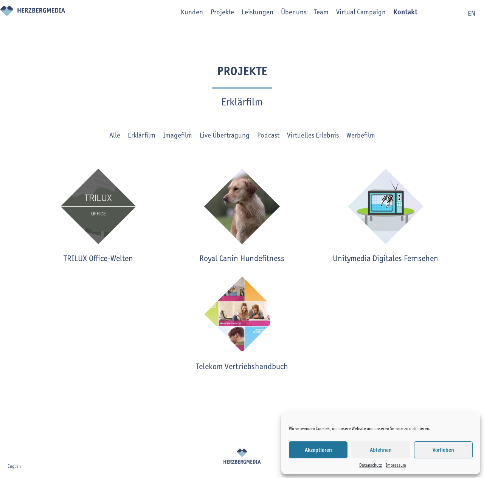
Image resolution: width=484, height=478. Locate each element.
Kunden (181, 13)
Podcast (268, 135)
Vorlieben (443, 450)
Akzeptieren (318, 450)
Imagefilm (177, 135)
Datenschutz (370, 465)
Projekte (211, 13)
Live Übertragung (225, 135)
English (14, 466)
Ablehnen (381, 450)
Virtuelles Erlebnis (313, 135)
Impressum (396, 465)
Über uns (282, 13)
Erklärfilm (141, 135)
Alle (114, 135)
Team (310, 13)
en (471, 13)
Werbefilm (360, 135)
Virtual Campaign (350, 13)
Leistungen (246, 13)
